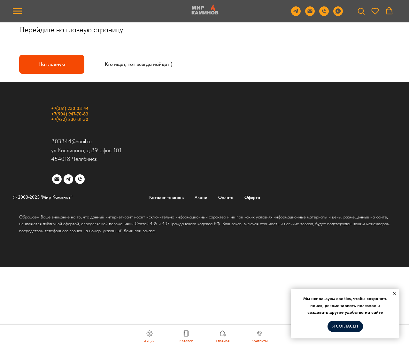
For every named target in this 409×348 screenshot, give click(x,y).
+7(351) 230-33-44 (70, 108)
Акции (201, 197)
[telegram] (68, 179)
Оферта (252, 197)
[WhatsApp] (338, 14)
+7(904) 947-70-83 (69, 113)
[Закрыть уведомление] (394, 293)
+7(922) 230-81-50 (69, 119)
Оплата (226, 197)
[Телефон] (324, 14)
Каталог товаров (166, 197)
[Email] (310, 14)
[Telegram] (296, 14)
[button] (361, 11)
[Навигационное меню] (17, 11)
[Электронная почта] (57, 179)
